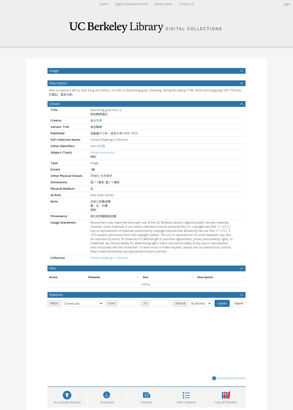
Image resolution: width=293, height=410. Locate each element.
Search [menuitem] (104, 4)
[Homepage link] (146, 26)
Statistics (56, 294)
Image (54, 70)
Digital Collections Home (131, 4)
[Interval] (199, 303)
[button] (146, 396)
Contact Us (186, 4)
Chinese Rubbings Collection (109, 258)
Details (54, 103)
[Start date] (128, 303)
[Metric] (82, 303)
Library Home (163, 4)
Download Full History (229, 378)
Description (58, 83)
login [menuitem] (287, 4)
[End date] (160, 303)
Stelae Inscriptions (102, 152)
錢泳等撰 (96, 120)
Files (52, 268)
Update (222, 303)
